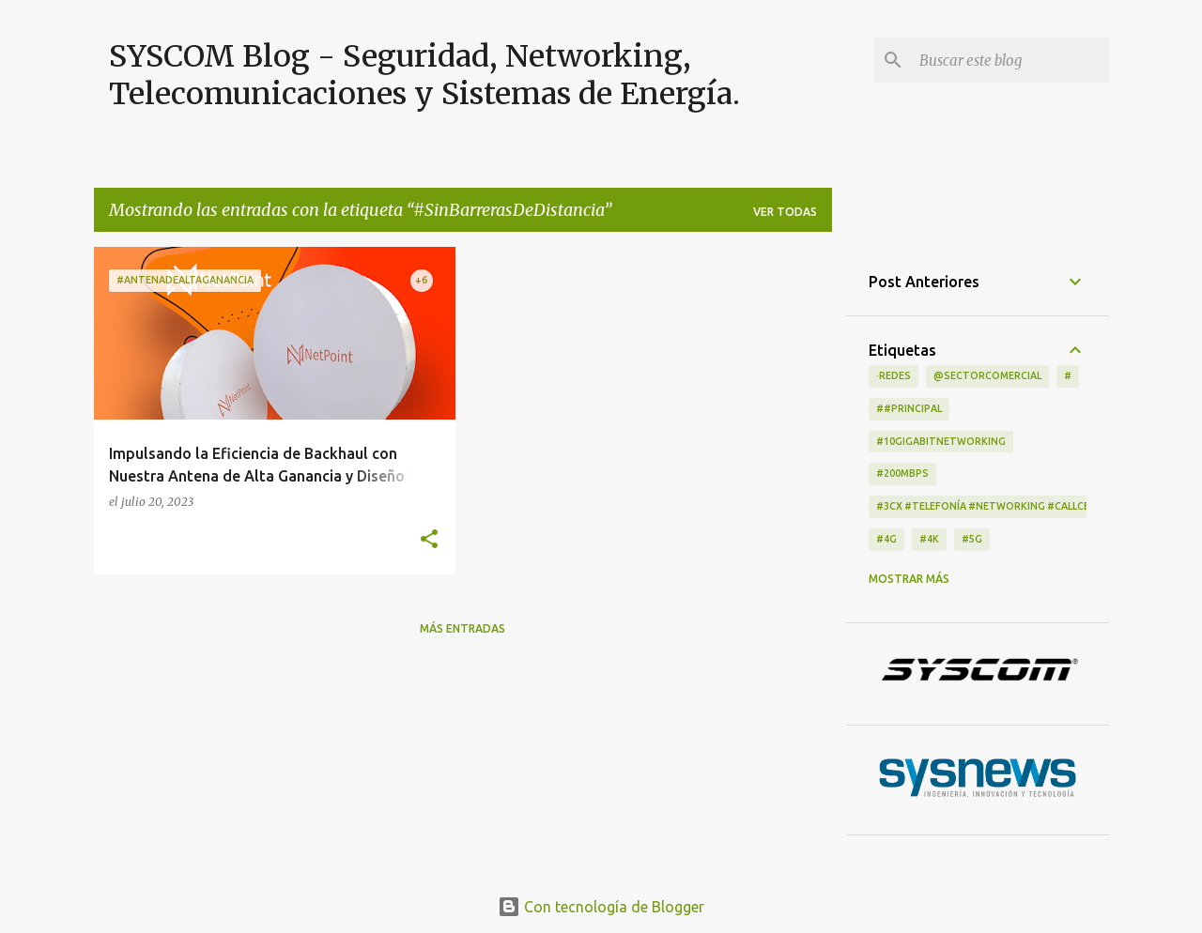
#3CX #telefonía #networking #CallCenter (996, 506)
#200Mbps (902, 473)
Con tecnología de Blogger (601, 906)
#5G (972, 538)
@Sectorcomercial (987, 375)
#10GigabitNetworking (941, 441)
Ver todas (785, 212)
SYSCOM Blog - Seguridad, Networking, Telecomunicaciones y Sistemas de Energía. (424, 75)
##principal (909, 408)
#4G (886, 538)
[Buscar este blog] (1010, 60)
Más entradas (462, 628)
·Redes (893, 375)
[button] (429, 540)
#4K (929, 538)
